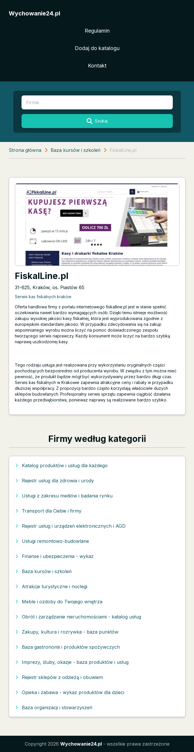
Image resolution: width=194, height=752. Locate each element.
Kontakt (97, 66)
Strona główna (25, 150)
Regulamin (97, 31)
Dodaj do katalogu (97, 48)
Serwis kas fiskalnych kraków (43, 296)
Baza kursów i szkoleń (75, 150)
